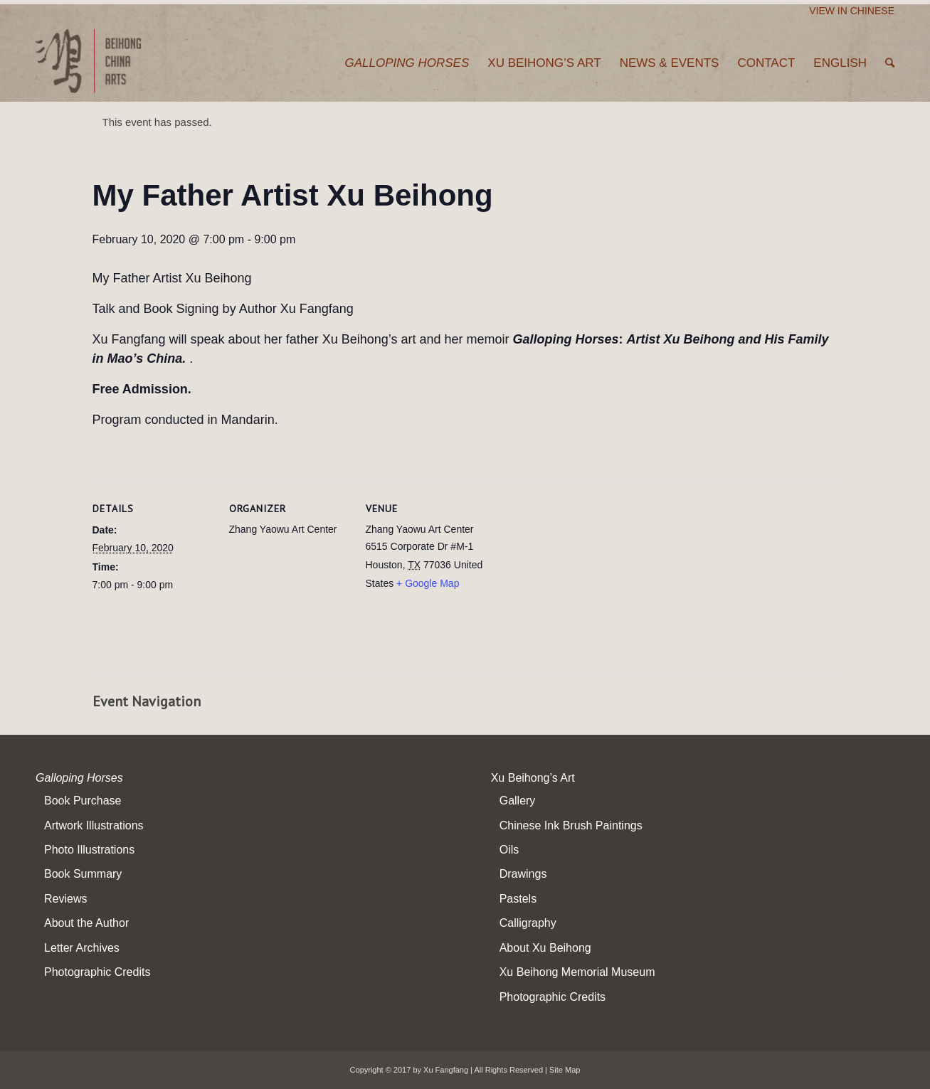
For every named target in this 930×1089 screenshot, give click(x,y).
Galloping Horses (79, 778)
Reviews (65, 899)
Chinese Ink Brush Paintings (571, 825)
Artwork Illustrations (94, 825)
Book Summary (83, 874)
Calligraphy (528, 923)
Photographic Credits (97, 972)
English (840, 63)
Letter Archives (82, 948)
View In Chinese (851, 10)
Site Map (564, 1070)
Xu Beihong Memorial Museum (577, 972)
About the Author (86, 923)
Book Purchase (83, 801)
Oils (509, 850)
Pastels (518, 899)
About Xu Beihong (545, 948)
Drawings (523, 874)
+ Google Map (427, 583)
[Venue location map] (577, 579)
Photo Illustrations (89, 850)
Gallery (518, 801)
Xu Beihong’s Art (533, 778)
